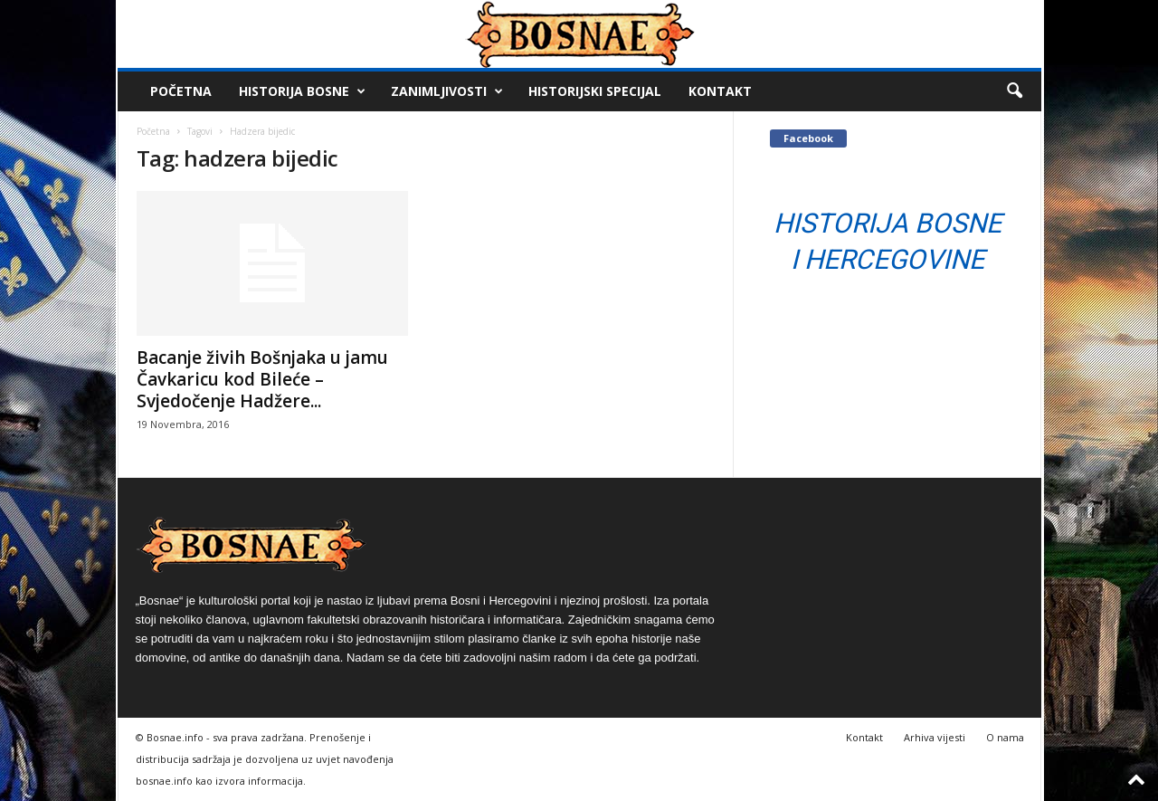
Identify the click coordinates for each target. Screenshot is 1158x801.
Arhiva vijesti (934, 737)
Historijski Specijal (594, 91)
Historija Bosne (302, 91)
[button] (1014, 91)
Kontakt (720, 91)
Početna (181, 91)
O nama (1005, 737)
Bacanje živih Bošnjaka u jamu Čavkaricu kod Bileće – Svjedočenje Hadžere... (262, 379)
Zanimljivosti (447, 91)
